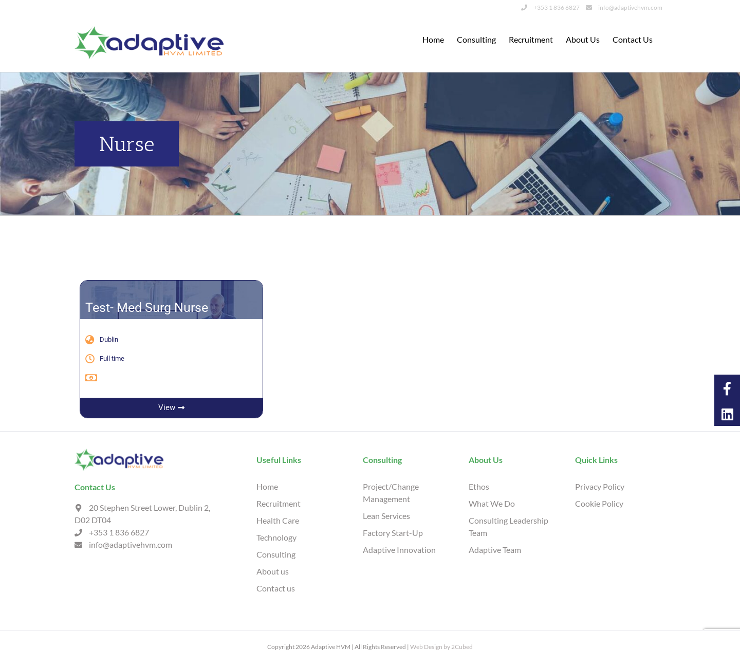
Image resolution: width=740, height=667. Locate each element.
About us (272, 571)
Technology (276, 537)
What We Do (492, 503)
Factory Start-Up (393, 532)
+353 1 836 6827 (550, 7)
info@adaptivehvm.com (624, 7)
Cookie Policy (599, 503)
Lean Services (386, 515)
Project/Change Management (391, 492)
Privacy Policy (599, 486)
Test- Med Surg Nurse (146, 307)
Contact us (275, 587)
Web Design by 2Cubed (441, 646)
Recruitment (278, 503)
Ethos (479, 486)
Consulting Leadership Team (508, 526)
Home (267, 486)
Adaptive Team (495, 549)
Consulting (275, 554)
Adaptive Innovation (399, 549)
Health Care (277, 520)
